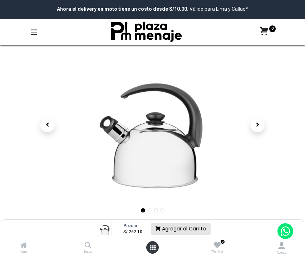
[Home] (23, 246)
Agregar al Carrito (181, 228)
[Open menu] (153, 247)
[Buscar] (88, 246)
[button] (48, 125)
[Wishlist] (217, 245)
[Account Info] (281, 246)
